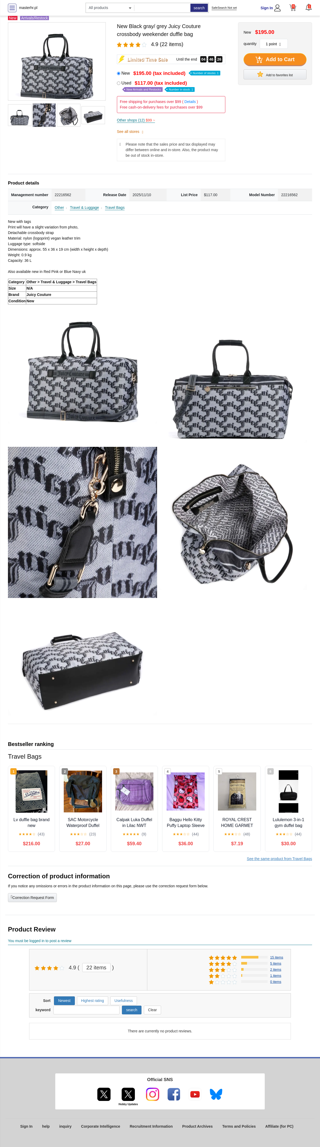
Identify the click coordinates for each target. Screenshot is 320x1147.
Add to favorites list (275, 74)
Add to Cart (275, 59)
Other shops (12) (136, 120)
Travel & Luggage (84, 207)
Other (59, 207)
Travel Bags (115, 207)
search (199, 8)
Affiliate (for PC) (279, 1126)
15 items (276, 957)
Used (158, 86)
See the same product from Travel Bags (279, 859)
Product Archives (197, 1126)
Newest (64, 1000)
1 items (275, 976)
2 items (275, 969)
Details (190, 102)
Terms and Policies (239, 1126)
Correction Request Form (32, 897)
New (170, 73)
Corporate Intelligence (100, 1126)
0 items (275, 982)
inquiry (65, 1126)
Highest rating (92, 1000)
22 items (96, 967)
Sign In (266, 8)
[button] (308, 7)
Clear (152, 1010)
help (46, 1126)
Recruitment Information (151, 1126)
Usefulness (124, 1000)
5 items (275, 963)
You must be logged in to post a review (39, 941)
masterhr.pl (28, 8)
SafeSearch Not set (224, 7)
